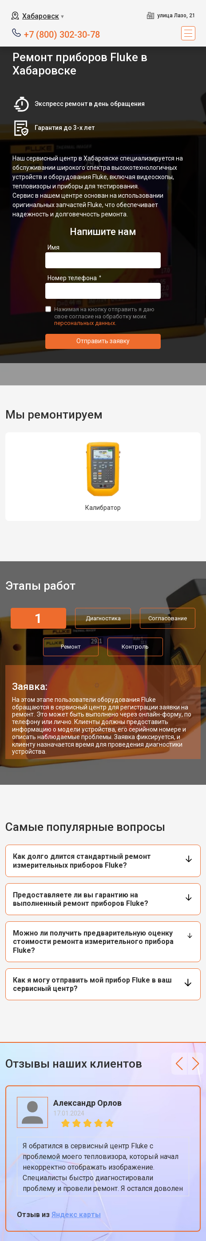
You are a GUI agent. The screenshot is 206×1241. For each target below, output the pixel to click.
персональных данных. (85, 323)
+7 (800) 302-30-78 (62, 34)
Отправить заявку (103, 341)
